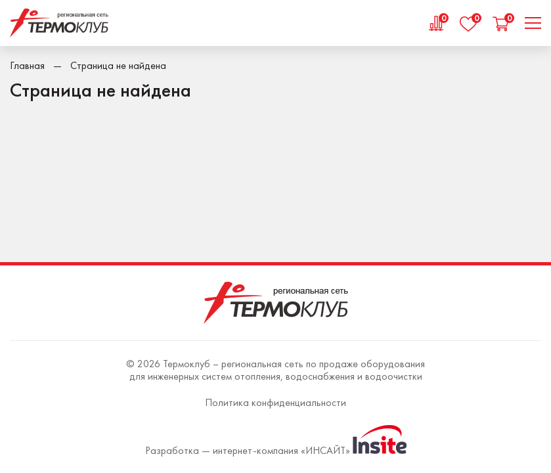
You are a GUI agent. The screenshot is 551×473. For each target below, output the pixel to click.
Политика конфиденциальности (275, 402)
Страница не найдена (118, 65)
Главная (27, 65)
